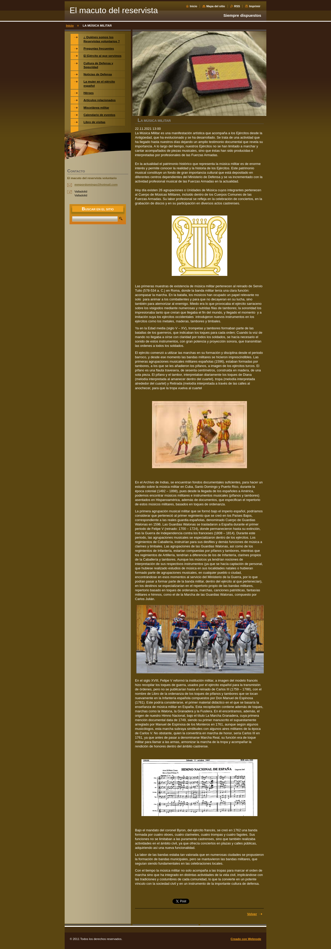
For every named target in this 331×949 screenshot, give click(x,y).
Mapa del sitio (215, 6)
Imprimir (254, 6)
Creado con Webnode (246, 938)
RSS (237, 6)
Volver (252, 914)
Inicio (193, 6)
